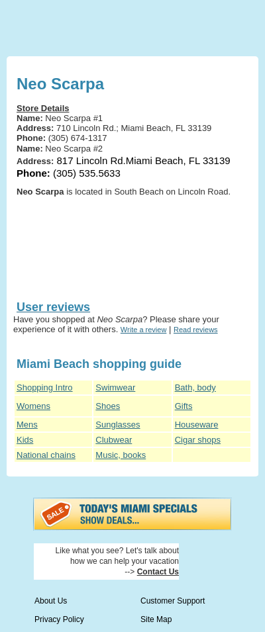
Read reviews (196, 330)
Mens (27, 424)
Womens (33, 406)
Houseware (197, 424)
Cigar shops (198, 440)
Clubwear (113, 440)
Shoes (107, 406)
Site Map (156, 619)
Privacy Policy (59, 619)
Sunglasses (117, 424)
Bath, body (195, 387)
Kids (25, 440)
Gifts (184, 406)
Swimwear (115, 387)
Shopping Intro (45, 387)
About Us (50, 601)
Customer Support (172, 601)
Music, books (120, 455)
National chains (46, 455)
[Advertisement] (79, 246)
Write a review (143, 330)
